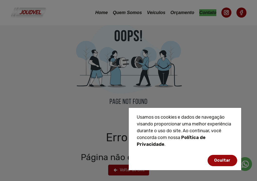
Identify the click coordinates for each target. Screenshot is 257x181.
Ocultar (222, 160)
